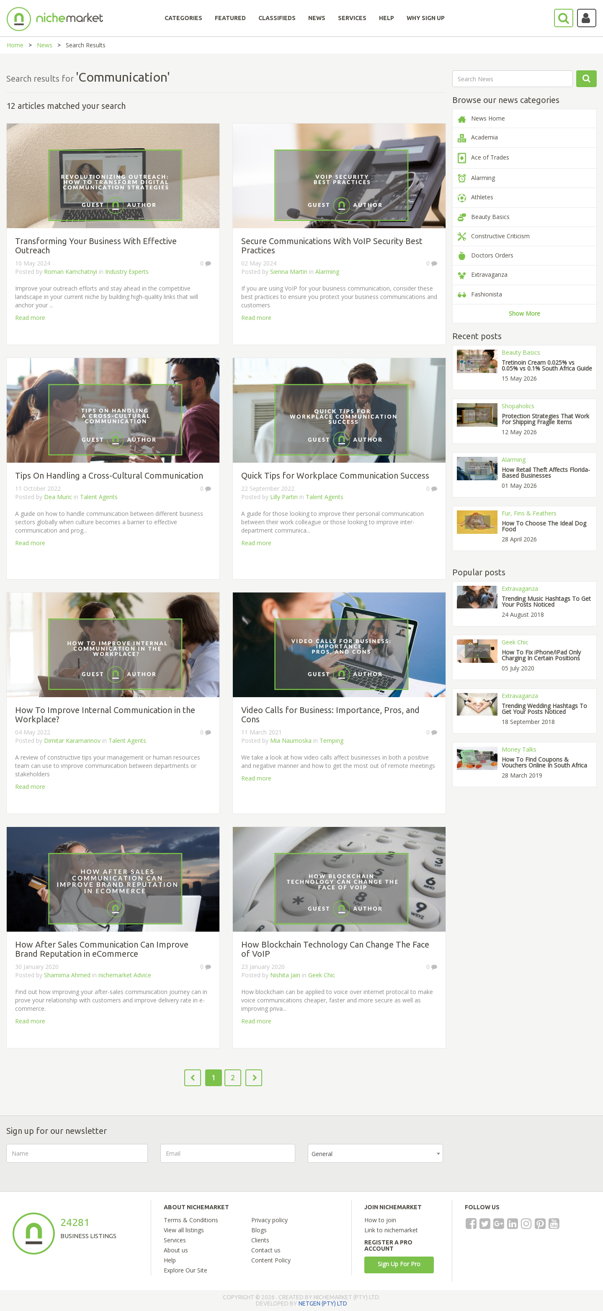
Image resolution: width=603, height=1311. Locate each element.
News (44, 45)
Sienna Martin (288, 272)
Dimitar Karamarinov (72, 740)
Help (170, 1260)
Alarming (327, 272)
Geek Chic (321, 975)
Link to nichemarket (391, 1230)
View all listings (184, 1230)
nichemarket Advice (124, 975)
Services (175, 1240)
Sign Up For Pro (399, 1264)
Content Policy (271, 1260)
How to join (380, 1220)
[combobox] (375, 1153)
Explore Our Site (185, 1270)
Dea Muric (58, 497)
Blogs (259, 1230)
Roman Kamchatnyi (70, 272)
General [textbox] (322, 1154)
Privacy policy (269, 1220)
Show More (524, 313)
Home (15, 45)
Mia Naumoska (291, 740)
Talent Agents (99, 497)
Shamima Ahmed (67, 975)
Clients (260, 1240)
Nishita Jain (285, 975)
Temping (331, 740)
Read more (30, 318)
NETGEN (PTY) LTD (323, 1303)
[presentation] (519, 1160)
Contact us (266, 1250)
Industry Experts (127, 272)
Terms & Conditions (191, 1220)
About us (176, 1250)
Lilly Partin (284, 497)
